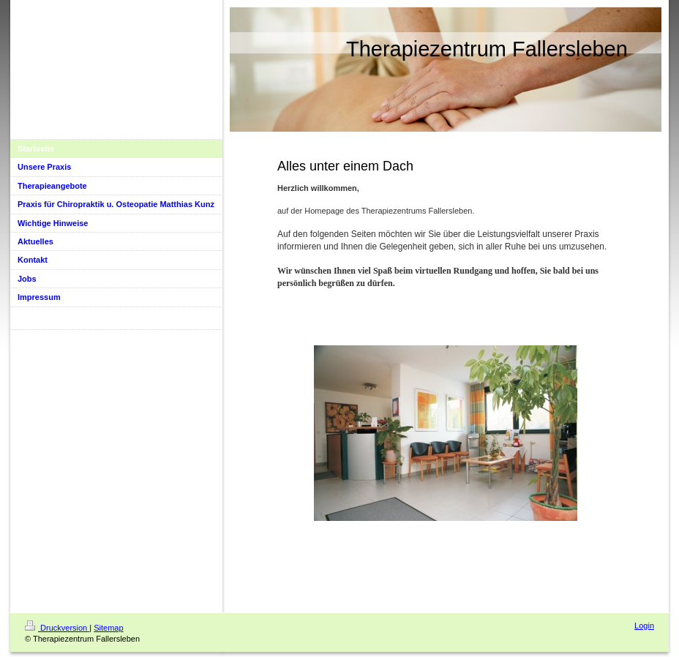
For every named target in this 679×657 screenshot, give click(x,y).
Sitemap (108, 627)
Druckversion (57, 627)
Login (644, 625)
